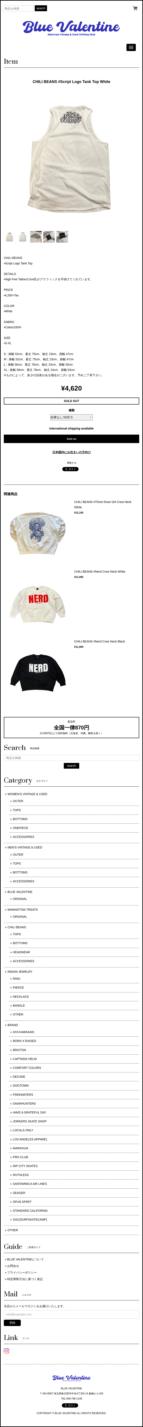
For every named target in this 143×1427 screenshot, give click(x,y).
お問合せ (13, 1266)
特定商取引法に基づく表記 (25, 1279)
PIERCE (18, 987)
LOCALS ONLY (23, 1130)
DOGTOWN (21, 1085)
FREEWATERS (23, 1094)
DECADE (19, 1076)
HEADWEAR (21, 952)
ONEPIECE (20, 828)
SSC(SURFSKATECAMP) (30, 1219)
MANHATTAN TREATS (23, 909)
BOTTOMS (20, 819)
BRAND (13, 1025)
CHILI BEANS (17, 927)
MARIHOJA (20, 1148)
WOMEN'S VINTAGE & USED (27, 794)
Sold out (71, 439)
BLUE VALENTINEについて (25, 1259)
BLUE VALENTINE (20, 892)
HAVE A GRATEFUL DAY (29, 1112)
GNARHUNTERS (24, 1103)
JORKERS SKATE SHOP (29, 1121)
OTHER (18, 1014)
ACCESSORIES (23, 837)
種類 (72, 410)
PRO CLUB (20, 1157)
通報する (71, 462)
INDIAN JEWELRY (20, 971)
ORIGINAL (20, 899)
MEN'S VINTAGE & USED (25, 847)
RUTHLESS (21, 1175)
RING (16, 978)
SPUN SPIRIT (22, 1201)
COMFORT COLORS (27, 1067)
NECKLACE (21, 996)
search (40, 8)
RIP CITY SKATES (25, 1166)
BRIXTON (19, 1050)
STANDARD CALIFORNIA (30, 1210)
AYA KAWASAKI (23, 1032)
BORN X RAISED (24, 1041)
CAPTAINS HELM (25, 1059)
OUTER (18, 801)
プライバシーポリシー (22, 1272)
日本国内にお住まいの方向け (71, 452)
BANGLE (19, 1005)
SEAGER (19, 1193)
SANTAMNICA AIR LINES (30, 1183)
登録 (12, 1322)
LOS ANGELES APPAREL (30, 1139)
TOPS (17, 810)
